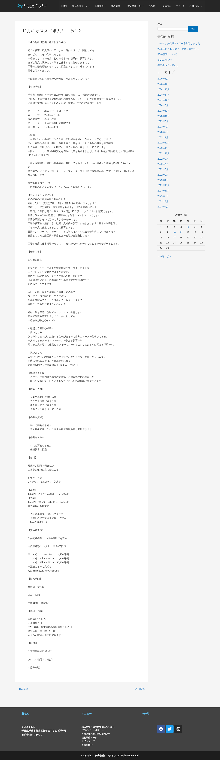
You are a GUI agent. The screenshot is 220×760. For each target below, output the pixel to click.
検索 (159, 23)
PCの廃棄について (167, 54)
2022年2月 (162, 174)
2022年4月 (162, 164)
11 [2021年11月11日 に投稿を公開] (181, 232)
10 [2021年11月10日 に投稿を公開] (174, 232)
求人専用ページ (82, 6)
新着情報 (167, 6)
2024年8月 (162, 105)
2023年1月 (162, 137)
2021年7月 (162, 206)
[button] (90, 6)
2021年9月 (162, 196)
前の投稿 (21, 694)
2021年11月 (163, 185)
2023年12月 (163, 110)
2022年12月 (163, 142)
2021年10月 (163, 190)
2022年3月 (162, 169)
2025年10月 (163, 84)
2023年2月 (162, 132)
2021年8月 (162, 201)
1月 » (168, 256)
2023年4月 (162, 126)
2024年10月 (163, 100)
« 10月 (160, 256)
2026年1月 (162, 78)
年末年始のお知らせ (168, 65)
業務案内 (118, 6)
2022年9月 (162, 158)
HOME (65, 6)
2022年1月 (162, 180)
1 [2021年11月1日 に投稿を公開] (160, 227)
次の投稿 (141, 694)
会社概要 (101, 6)
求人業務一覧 (136, 6)
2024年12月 (163, 89)
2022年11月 (163, 148)
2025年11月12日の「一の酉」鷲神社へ (177, 49)
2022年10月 (163, 153)
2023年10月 (163, 116)
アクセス (180, 6)
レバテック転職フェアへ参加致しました (178, 43)
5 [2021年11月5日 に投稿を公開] (188, 227)
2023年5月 (162, 121)
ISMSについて (164, 59)
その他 (153, 6)
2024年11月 (163, 94)
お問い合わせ (196, 6)
